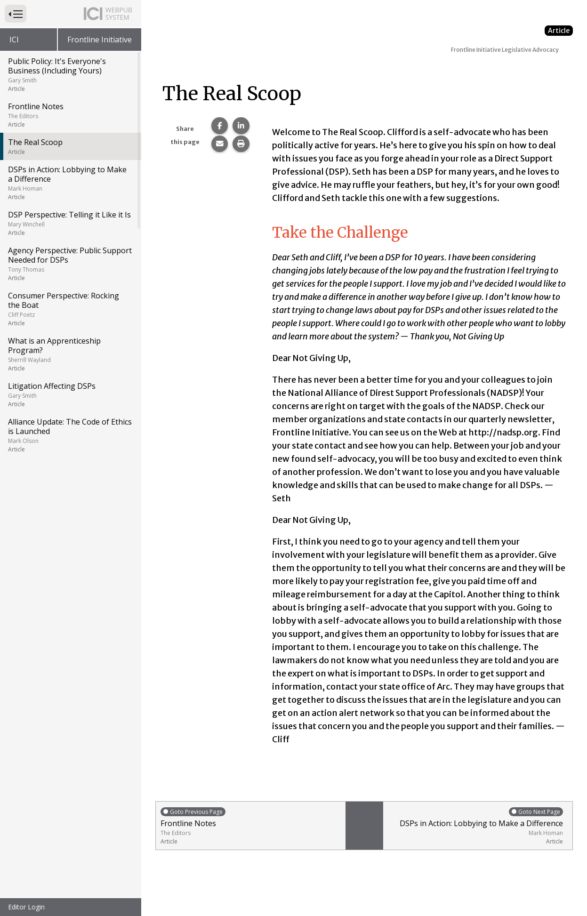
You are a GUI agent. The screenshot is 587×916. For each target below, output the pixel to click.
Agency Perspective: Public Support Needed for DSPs (70, 263)
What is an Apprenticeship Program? (70, 354)
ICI (14, 39)
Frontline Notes (70, 115)
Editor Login (26, 906)
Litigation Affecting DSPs (70, 394)
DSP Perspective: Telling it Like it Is (70, 223)
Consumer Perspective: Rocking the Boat (70, 308)
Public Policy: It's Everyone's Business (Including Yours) (70, 74)
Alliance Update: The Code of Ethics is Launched (70, 435)
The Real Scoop (70, 146)
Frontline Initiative (99, 39)
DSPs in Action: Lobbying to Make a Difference (70, 182)
